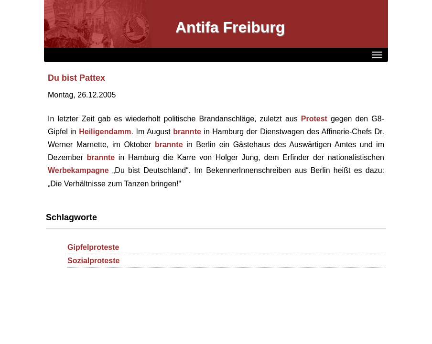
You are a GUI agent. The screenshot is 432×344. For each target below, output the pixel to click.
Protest (314, 119)
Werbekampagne (78, 170)
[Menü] (377, 55)
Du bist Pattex (76, 78)
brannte (187, 132)
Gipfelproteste (93, 247)
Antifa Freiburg (230, 27)
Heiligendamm (105, 132)
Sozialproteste (93, 261)
